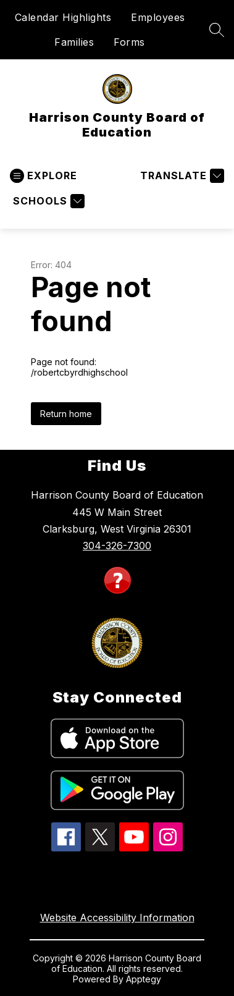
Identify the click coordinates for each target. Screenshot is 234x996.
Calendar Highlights (63, 17)
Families (74, 42)
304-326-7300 (117, 545)
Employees (158, 17)
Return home (66, 413)
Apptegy (143, 979)
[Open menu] (43, 176)
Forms (129, 42)
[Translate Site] (180, 176)
